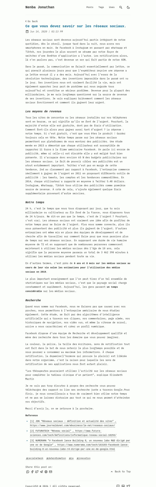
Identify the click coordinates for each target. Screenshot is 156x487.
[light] (128, 7)
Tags (101, 7)
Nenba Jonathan (39, 7)
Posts (89, 7)
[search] (121, 7)
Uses (112, 7)
